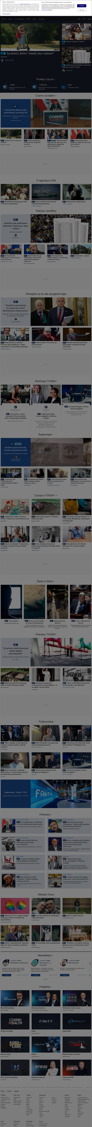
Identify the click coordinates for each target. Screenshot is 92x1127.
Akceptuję (81, 5)
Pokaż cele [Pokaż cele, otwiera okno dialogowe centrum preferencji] (81, 10)
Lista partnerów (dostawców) (47, 9)
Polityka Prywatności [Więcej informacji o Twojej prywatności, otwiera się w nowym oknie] (6, 13)
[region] (46, 8)
